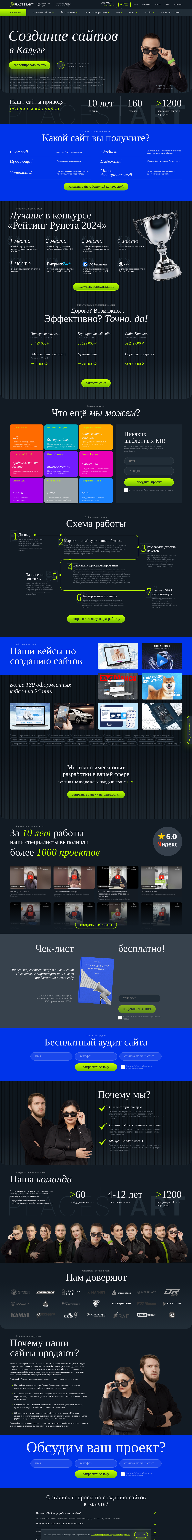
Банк (14, 736)
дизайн (149, 12)
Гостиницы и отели (165, 740)
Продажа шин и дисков (114, 740)
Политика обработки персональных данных (110, 1534)
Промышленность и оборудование (33, 736)
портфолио (16, 12)
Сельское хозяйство (53, 744)
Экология (131, 740)
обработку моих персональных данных (158, 490)
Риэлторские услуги (19, 744)
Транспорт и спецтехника (163, 736)
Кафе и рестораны (19, 740)
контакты (178, 4)
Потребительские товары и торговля (87, 736)
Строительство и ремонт (60, 736)
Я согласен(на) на (136, 490)
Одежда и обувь (173, 744)
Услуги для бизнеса (113, 736)
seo (119, 12)
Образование (36, 744)
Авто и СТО (81, 740)
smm (133, 12)
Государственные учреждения (52, 740)
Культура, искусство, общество (123, 744)
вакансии (146, 4)
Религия (33, 740)
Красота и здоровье (141, 736)
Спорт (127, 736)
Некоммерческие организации (76, 744)
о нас (135, 4)
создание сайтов (43, 12)
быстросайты (69, 12)
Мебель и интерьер (100, 744)
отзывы (158, 4)
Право (70, 740)
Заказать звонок (108, 5)
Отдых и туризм (96, 740)
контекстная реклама (96, 12)
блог (168, 4)
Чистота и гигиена (146, 740)
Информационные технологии (151, 744)
